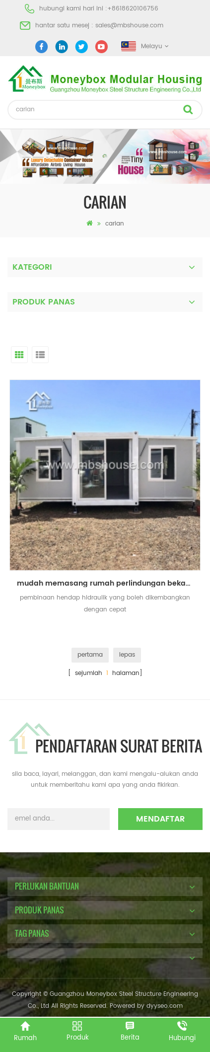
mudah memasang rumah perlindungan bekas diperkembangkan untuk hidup (109, 583)
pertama (90, 655)
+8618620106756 (132, 8)
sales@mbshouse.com (129, 25)
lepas (127, 655)
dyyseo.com (164, 1006)
